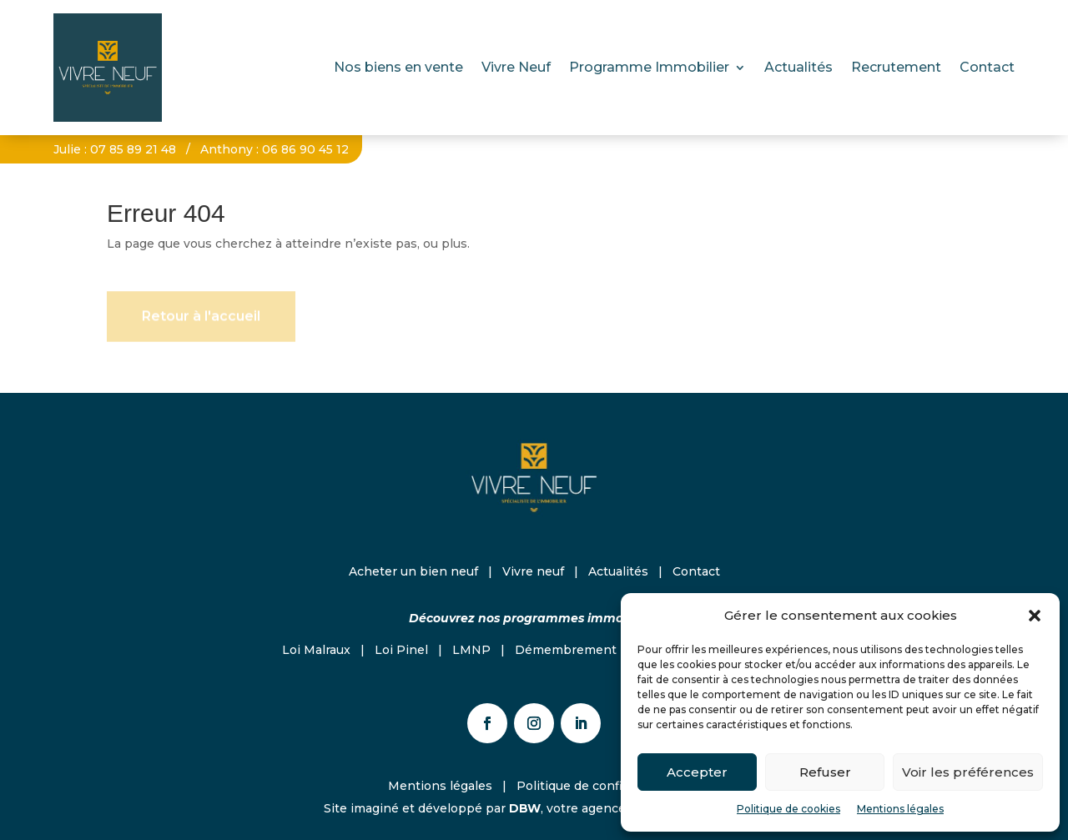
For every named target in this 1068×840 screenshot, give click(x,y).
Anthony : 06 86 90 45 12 (274, 149)
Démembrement (566, 649)
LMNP (471, 649)
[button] (1034, 615)
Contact (987, 67)
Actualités (798, 67)
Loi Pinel (401, 649)
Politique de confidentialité (598, 785)
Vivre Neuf (516, 67)
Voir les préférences (968, 772)
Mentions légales (900, 808)
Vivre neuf (533, 571)
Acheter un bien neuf (413, 571)
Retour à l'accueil (201, 320)
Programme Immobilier (649, 67)
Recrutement (896, 67)
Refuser (825, 772)
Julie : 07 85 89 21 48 (114, 149)
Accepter (697, 772)
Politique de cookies (788, 808)
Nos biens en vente (398, 67)
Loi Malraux (316, 649)
